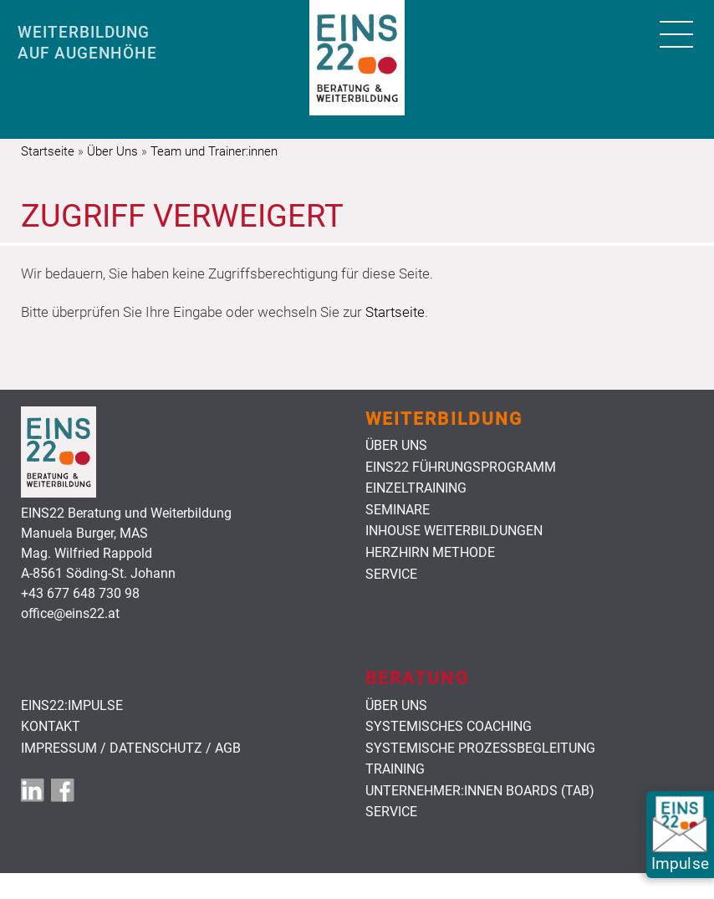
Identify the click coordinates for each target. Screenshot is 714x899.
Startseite (47, 151)
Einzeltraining (416, 488)
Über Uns (112, 151)
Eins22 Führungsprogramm (460, 467)
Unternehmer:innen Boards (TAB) (479, 791)
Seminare (397, 510)
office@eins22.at (70, 613)
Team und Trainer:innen (214, 151)
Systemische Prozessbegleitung (480, 748)
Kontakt (50, 726)
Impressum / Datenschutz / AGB (131, 748)
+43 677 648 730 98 (80, 593)
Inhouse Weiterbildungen (454, 531)
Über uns (396, 445)
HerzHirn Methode (430, 552)
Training (395, 769)
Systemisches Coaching (448, 726)
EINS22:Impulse (72, 705)
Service (391, 574)
